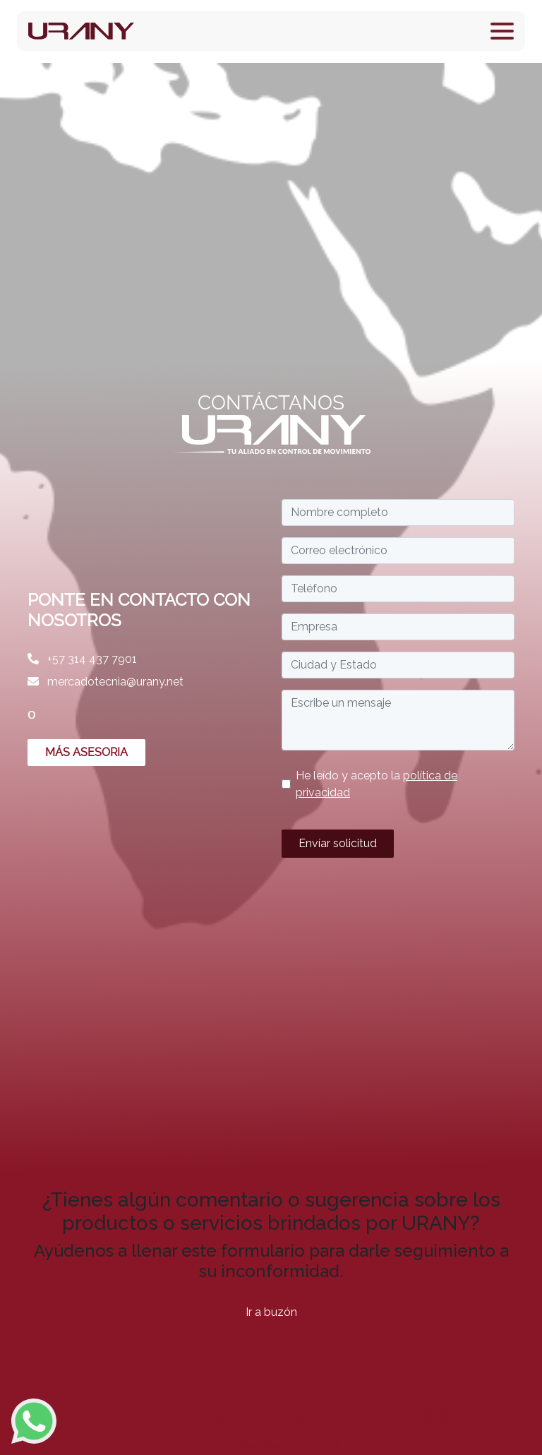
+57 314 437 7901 (82, 659)
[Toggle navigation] (502, 31)
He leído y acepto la (376, 784)
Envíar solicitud (338, 843)
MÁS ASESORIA (86, 752)
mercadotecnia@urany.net (105, 681)
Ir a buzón (271, 1312)
